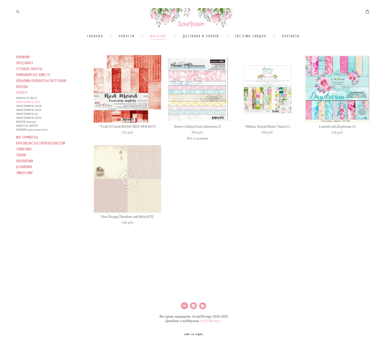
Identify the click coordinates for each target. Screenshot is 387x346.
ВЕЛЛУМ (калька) (26, 143)
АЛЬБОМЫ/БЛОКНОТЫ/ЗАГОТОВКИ (41, 103)
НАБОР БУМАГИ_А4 (27, 136)
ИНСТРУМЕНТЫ (27, 159)
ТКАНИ (21, 177)
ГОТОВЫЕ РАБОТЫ (29, 91)
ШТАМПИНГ (24, 189)
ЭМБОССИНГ (24, 195)
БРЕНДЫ (22, 109)
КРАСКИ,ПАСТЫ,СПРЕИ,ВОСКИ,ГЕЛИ (40, 165)
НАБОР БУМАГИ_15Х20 (28, 132)
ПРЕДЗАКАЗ (24, 85)
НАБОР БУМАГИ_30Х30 (28, 140)
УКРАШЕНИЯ (24, 183)
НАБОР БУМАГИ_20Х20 (29, 128)
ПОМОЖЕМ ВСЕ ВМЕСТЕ (33, 97)
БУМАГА (21, 115)
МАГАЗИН (158, 58)
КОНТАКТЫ (291, 58)
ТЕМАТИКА (24, 171)
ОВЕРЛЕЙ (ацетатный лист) (32, 151)
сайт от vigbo (193, 334)
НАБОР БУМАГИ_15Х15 (28, 124)
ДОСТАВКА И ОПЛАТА (201, 58)
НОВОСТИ (127, 58)
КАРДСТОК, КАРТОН (27, 147)
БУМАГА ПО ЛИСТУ (26, 120)
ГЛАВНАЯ (95, 58)
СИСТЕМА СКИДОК (250, 58)
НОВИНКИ (23, 79)
